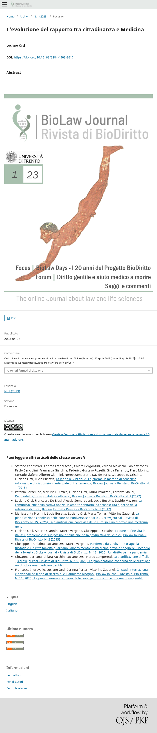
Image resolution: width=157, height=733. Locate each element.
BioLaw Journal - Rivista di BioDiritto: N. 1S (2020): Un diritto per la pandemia (91, 552)
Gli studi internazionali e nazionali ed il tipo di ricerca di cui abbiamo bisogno (82, 571)
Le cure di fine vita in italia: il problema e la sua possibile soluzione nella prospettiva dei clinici (80, 533)
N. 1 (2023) (41, 16)
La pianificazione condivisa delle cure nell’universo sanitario (77, 515)
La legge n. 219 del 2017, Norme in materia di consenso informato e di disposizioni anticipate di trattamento (75, 481)
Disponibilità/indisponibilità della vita (42, 496)
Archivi (24, 16)
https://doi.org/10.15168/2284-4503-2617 (44, 57)
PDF (13, 318)
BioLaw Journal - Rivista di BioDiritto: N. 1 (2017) (76, 509)
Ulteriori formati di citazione (25, 370)
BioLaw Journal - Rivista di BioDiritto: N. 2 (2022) (106, 496)
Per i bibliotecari (16, 688)
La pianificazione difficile (131, 557)
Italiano (11, 610)
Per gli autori (14, 682)
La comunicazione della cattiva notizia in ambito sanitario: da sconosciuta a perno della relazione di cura (78, 504)
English (11, 604)
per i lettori (13, 675)
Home (10, 16)
